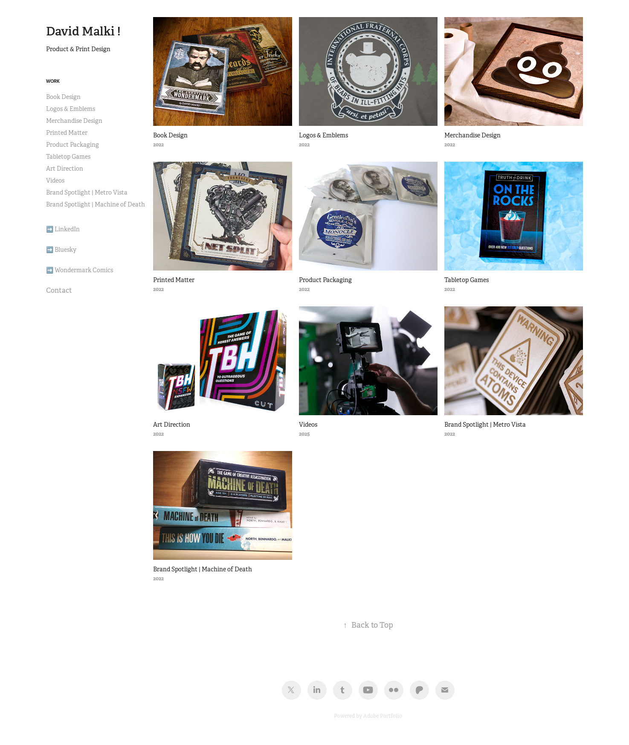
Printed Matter (66, 133)
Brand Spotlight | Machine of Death (95, 204)
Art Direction (64, 168)
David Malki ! (83, 31)
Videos (55, 180)
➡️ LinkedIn (63, 229)
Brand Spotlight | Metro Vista (87, 192)
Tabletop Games (68, 156)
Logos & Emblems (70, 109)
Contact (59, 290)
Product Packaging (72, 144)
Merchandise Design (74, 121)
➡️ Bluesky (61, 249)
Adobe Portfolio (382, 716)
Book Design (63, 97)
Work (53, 81)
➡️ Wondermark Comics (79, 270)
